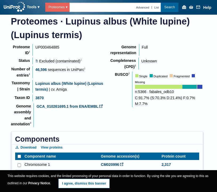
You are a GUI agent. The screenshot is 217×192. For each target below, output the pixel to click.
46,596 (41, 69)
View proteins (52, 147)
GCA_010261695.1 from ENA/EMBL (69, 106)
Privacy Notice (39, 183)
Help (207, 8)
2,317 (166, 164)
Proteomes (56, 7)
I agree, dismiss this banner (84, 183)
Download (26, 147)
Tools (31, 7)
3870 (39, 98)
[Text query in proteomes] (115, 7)
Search (169, 7)
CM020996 (112, 164)
